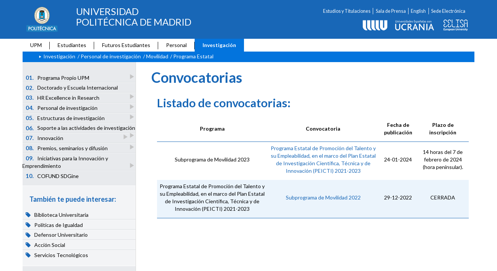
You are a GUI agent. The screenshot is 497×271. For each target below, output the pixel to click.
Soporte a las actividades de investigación (81, 129)
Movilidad (157, 56)
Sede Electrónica (448, 11)
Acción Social (46, 244)
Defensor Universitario (57, 234)
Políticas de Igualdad (54, 224)
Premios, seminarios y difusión (67, 147)
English (418, 11)
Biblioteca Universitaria (57, 214)
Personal (176, 45)
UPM (36, 45)
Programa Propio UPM (58, 77)
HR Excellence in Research (63, 97)
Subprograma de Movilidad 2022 (323, 197)
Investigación (219, 45)
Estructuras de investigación (66, 117)
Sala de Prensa (391, 11)
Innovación (45, 137)
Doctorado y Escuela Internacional (72, 87)
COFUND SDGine (52, 175)
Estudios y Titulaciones (346, 11)
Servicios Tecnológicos (57, 254)
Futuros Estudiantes (126, 45)
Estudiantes (72, 45)
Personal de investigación (111, 56)
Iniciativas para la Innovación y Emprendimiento (65, 162)
